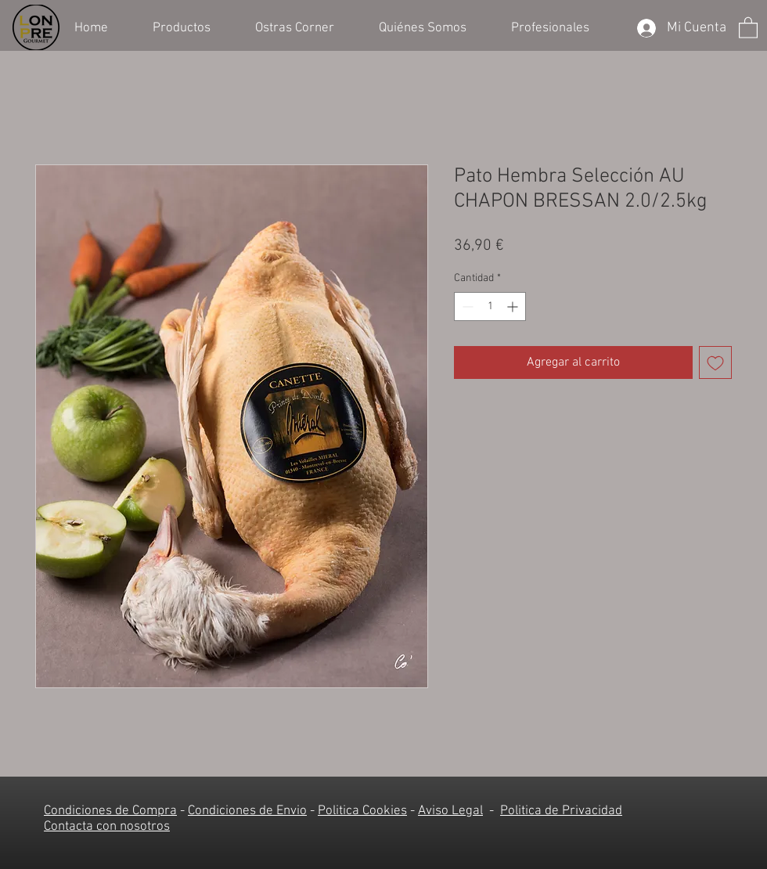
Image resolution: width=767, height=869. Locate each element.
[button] (192, 27)
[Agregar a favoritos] (715, 362)
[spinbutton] (490, 306)
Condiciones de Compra (110, 811)
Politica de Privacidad (561, 811)
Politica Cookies (362, 811)
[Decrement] (466, 306)
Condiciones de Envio (247, 811)
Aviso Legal (450, 811)
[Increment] (514, 306)
